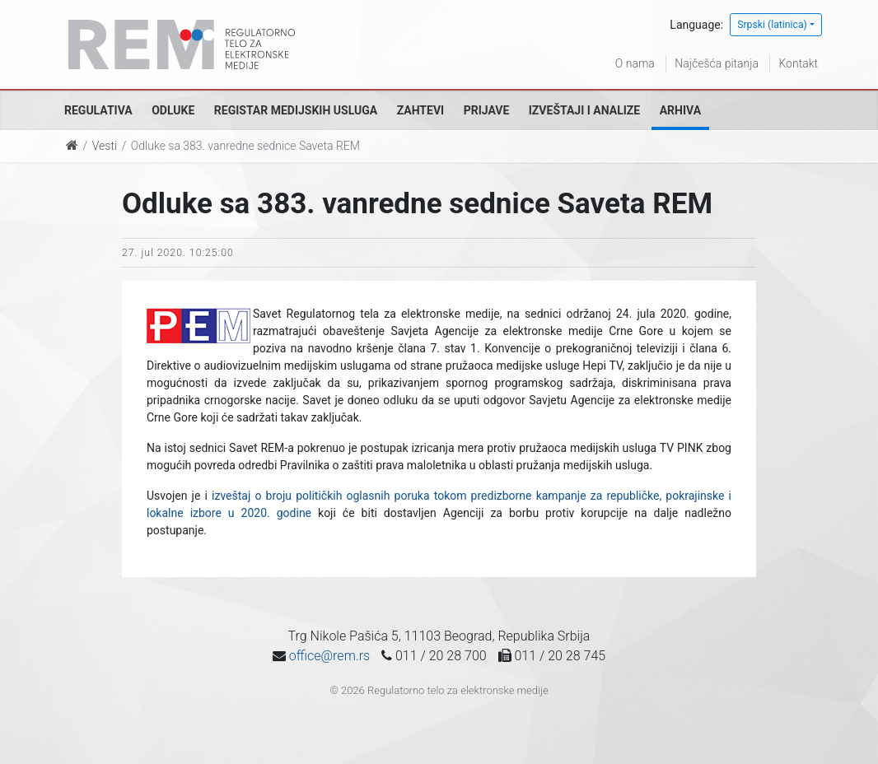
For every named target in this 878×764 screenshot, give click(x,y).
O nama (635, 63)
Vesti (104, 145)
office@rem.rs (329, 656)
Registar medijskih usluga (295, 110)
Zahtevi (420, 110)
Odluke (173, 110)
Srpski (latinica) (772, 24)
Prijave (487, 110)
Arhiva (680, 110)
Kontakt (798, 63)
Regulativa (98, 110)
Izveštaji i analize (584, 110)
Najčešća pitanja (717, 63)
